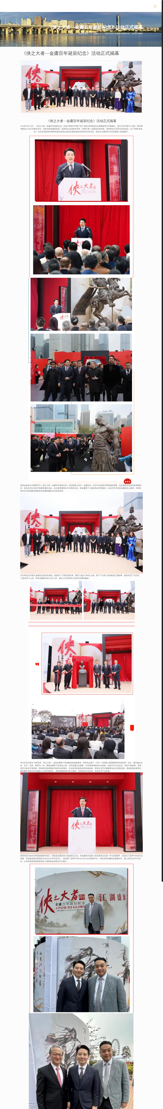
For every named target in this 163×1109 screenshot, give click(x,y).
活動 (96, 33)
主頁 (71, 33)
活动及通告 (83, 33)
